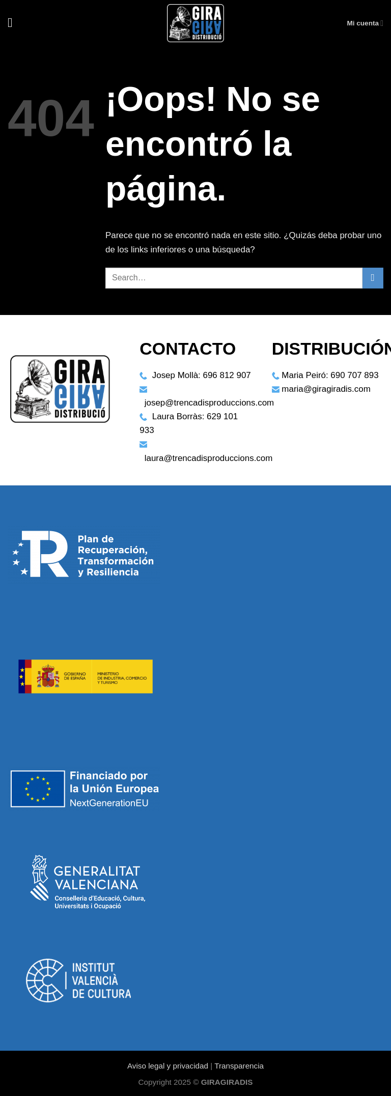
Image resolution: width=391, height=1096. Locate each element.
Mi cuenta (365, 23)
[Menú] (14, 23)
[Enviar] (372, 278)
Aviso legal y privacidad (167, 1065)
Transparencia (239, 1065)
